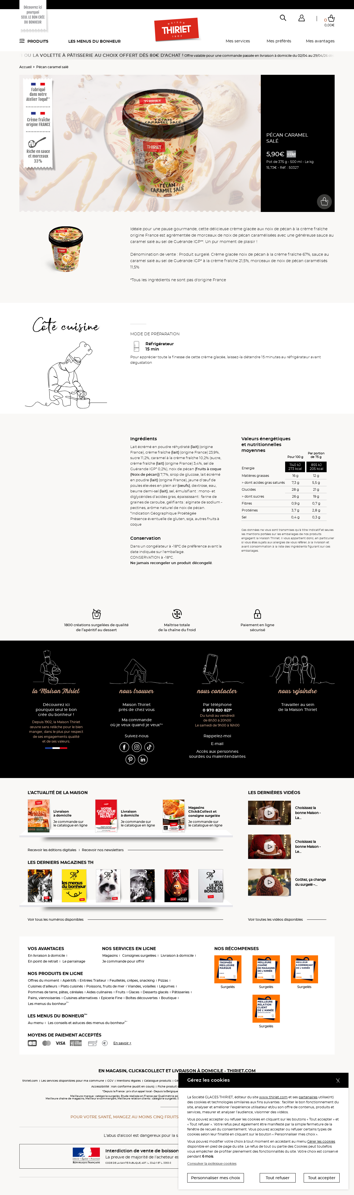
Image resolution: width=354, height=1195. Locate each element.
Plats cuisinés (72, 986)
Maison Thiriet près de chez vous (137, 707)
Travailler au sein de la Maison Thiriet (297, 707)
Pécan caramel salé (52, 67)
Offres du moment (43, 980)
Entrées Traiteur (93, 980)
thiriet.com (30, 1081)
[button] (301, 19)
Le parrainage (74, 961)
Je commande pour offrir (123, 961)
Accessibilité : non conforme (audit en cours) (122, 1086)
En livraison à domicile (46, 955)
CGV (110, 1081)
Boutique (168, 998)
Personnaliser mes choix (215, 1177)
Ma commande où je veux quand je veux (136, 722)
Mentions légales (129, 1081)
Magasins (110, 955)
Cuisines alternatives (81, 998)
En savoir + (122, 1043)
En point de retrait (43, 961)
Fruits (120, 992)
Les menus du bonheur (94, 41)
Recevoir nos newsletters (103, 850)
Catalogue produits (157, 1081)
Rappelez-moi (217, 736)
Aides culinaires (99, 992)
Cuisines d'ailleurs (42, 986)
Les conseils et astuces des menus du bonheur (87, 1023)
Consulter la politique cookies (211, 1163)
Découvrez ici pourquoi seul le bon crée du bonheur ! (56, 709)
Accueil (25, 67)
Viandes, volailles (142, 986)
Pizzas (163, 980)
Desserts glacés (155, 992)
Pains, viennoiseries (44, 998)
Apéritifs (69, 980)
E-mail (217, 743)
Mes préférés (279, 41)
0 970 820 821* (217, 710)
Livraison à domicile (177, 955)
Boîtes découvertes (142, 998)
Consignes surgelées (139, 955)
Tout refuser (278, 1177)
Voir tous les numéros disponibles (56, 919)
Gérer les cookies (321, 1141)
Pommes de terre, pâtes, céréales (55, 992)
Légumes (167, 986)
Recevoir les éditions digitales (52, 850)
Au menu (35, 1023)
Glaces (134, 992)
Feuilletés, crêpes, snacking (132, 980)
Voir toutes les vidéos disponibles (275, 919)
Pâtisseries (180, 992)
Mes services (238, 41)
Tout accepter (321, 1177)
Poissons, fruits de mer (105, 986)
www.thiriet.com (273, 1097)
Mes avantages (320, 41)
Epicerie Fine (111, 998)
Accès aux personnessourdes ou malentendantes (217, 754)
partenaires (308, 1097)
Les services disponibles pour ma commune (72, 1081)
